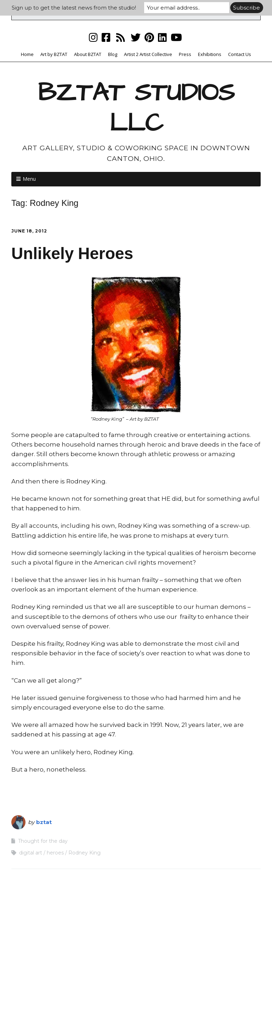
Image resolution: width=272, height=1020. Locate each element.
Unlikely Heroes (72, 253)
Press (185, 54)
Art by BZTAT (53, 54)
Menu (29, 178)
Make (100, 1000)
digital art (30, 853)
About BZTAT (87, 54)
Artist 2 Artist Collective (148, 54)
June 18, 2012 (29, 231)
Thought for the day (43, 841)
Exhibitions (209, 54)
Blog (112, 54)
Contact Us (239, 54)
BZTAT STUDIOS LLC (136, 108)
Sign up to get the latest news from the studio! (74, 7)
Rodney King (84, 853)
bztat (44, 822)
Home (27, 54)
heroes (55, 853)
